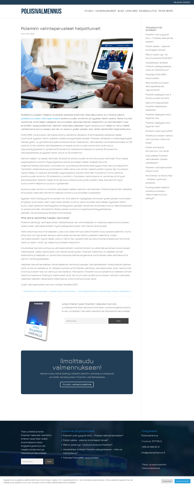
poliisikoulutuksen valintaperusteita (40, 118)
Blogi (121, 11)
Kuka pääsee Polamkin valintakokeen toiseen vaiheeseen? (157, 159)
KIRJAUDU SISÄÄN (182, 2)
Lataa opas (131, 11)
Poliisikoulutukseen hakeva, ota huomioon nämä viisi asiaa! (159, 139)
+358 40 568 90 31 (150, 447)
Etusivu (89, 11)
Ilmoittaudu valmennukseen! (77, 364)
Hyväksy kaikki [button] (182, 481)
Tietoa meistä (165, 11)
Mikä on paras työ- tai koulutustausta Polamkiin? (87, 445)
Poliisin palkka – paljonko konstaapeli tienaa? (85, 440)
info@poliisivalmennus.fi (153, 452)
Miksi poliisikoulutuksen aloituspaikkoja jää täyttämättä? (157, 86)
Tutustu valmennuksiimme (77, 384)
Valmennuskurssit (105, 11)
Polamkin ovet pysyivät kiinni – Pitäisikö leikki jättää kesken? (159, 38)
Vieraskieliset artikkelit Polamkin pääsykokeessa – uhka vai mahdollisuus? (159, 66)
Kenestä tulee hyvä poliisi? (159, 131)
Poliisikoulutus (148, 11)
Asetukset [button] (167, 481)
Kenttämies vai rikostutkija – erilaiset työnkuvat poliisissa (159, 179)
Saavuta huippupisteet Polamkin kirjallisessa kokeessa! (157, 106)
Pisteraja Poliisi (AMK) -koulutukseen (81, 458)
